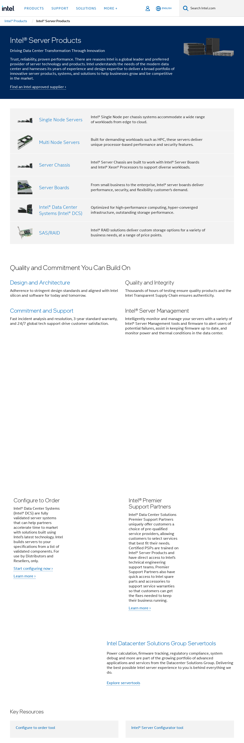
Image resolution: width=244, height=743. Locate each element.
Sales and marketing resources (42, 619)
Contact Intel (96, 656)
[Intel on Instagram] (96, 682)
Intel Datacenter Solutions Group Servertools (161, 512)
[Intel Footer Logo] (19, 690)
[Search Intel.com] (216, 8)
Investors (142, 656)
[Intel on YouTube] (84, 682)
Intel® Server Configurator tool (157, 597)
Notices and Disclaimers (81, 719)
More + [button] (110, 8)
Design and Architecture (40, 282)
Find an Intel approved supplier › (38, 87)
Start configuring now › (33, 437)
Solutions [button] (86, 8)
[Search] (185, 8)
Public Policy (77, 665)
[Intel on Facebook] (48, 682)
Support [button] (59, 8)
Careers (161, 656)
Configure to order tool (35, 597)
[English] (164, 8)
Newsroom (120, 656)
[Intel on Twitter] (60, 682)
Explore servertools (123, 552)
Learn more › (25, 445)
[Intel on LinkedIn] (72, 682)
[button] (122, 303)
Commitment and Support (41, 311)
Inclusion (53, 665)
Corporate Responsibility (194, 656)
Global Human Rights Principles (102, 722)
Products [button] (34, 8)
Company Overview (63, 656)
